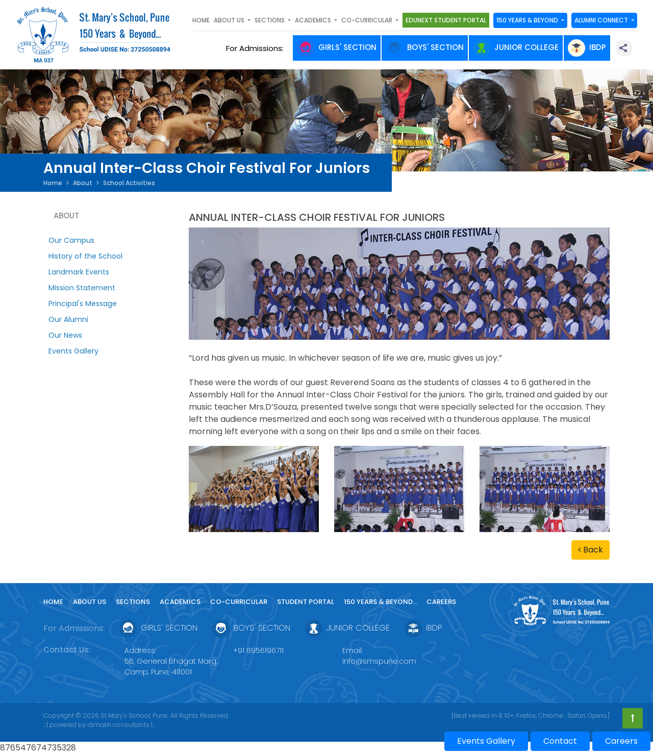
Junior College (516, 47)
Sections (133, 602)
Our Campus (71, 240)
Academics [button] (314, 20)
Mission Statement (81, 288)
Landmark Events (78, 272)
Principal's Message (82, 303)
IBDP (587, 47)
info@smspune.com (379, 661)
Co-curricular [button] (367, 20)
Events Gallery (73, 351)
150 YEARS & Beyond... (381, 602)
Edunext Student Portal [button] (446, 20)
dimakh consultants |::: (122, 724)
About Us (89, 602)
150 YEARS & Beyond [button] (528, 20)
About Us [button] (230, 20)
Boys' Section (425, 47)
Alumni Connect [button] (602, 20)
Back (590, 550)
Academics (180, 602)
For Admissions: (257, 48)
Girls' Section (336, 47)
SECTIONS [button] (270, 20)
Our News (65, 335)
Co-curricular (238, 602)
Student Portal (305, 602)
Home (201, 20)
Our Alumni (68, 319)
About (82, 183)
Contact (560, 741)
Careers (441, 602)
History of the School (85, 256)
